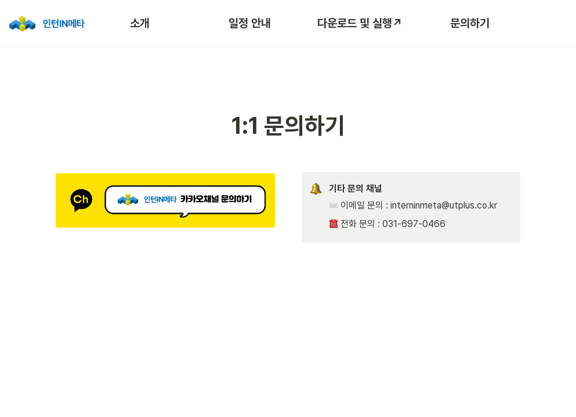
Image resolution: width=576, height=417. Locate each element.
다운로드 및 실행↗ (360, 23)
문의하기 (470, 23)
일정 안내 (250, 23)
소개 (140, 23)
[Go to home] (46, 23)
